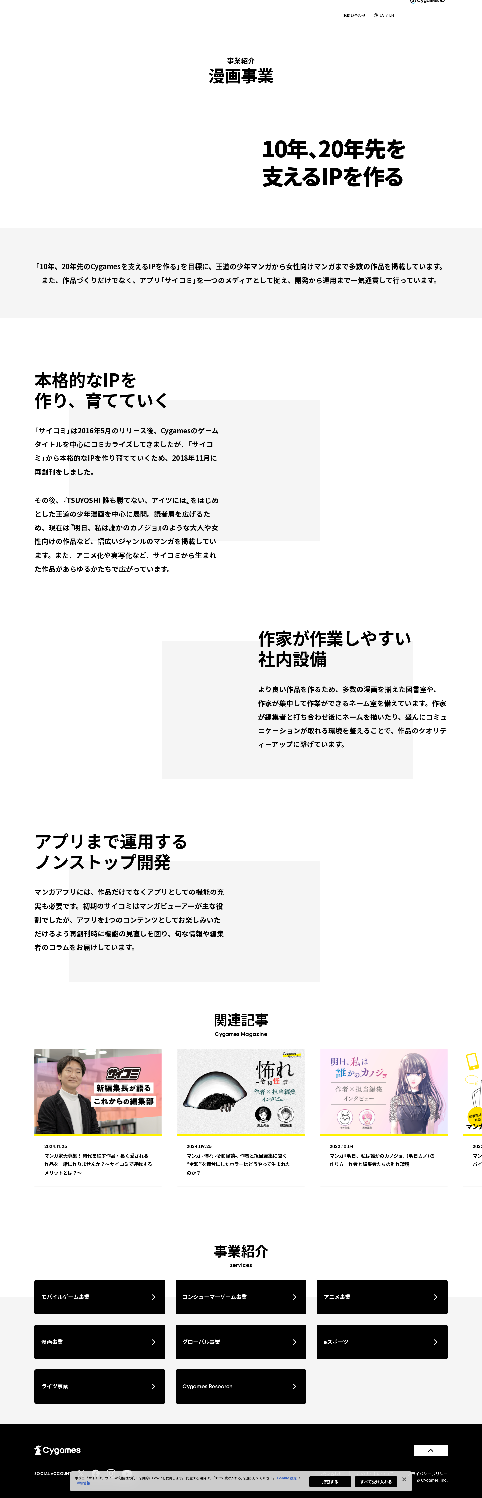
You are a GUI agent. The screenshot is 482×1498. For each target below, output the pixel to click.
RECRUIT (380, 24)
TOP (165, 24)
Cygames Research (239, 1386)
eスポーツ (380, 1342)
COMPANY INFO (235, 24)
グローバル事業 (239, 1342)
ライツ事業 (98, 1386)
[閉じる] (404, 1480)
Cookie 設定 (287, 1479)
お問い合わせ (354, 15)
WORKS (322, 24)
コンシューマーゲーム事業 (239, 1297)
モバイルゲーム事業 (98, 1297)
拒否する (330, 1483)
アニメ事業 (380, 1297)
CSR (350, 24)
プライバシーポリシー (427, 1473)
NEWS (191, 24)
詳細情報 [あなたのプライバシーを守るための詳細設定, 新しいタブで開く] (83, 1484)
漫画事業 (98, 1342)
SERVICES (285, 24)
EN (391, 15)
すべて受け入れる (376, 1483)
